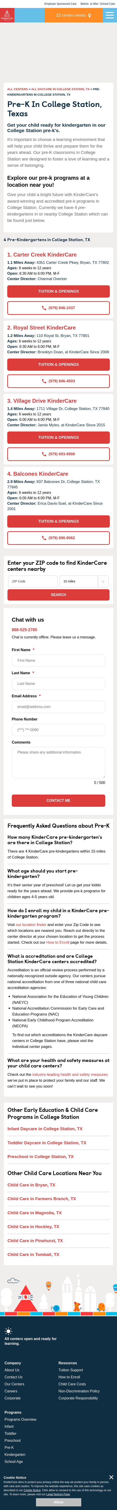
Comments (21, 742)
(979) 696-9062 (58, 538)
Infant (9, 1426)
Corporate (13, 1398)
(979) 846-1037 (58, 308)
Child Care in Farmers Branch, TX (41, 1198)
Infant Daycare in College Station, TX (45, 1128)
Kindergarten (15, 1455)
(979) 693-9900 (58, 454)
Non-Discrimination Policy (79, 1391)
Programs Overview (20, 1419)
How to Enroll (57, 942)
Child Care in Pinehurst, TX (35, 1240)
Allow (58, 1502)
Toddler (10, 1433)
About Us (12, 1370)
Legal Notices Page (58, 1494)
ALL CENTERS (17, 89)
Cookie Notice (32, 1490)
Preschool (13, 1440)
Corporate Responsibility (78, 1398)
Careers (11, 1391)
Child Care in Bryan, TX (31, 1185)
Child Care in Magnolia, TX (34, 1212)
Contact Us (13, 1377)
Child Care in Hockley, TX (33, 1226)
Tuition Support (71, 1370)
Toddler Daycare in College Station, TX (46, 1142)
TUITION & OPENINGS (58, 291)
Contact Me (58, 800)
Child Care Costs (72, 1384)
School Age (14, 1462)
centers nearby (71, 15)
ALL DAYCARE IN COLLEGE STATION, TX (60, 89)
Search (58, 595)
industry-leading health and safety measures (70, 1074)
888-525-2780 (24, 630)
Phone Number (58, 726)
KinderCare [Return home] (7, 15)
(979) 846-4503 (58, 381)
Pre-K (9, 1447)
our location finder (31, 925)
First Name (58, 657)
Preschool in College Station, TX (40, 1156)
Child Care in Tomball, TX (33, 1254)
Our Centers (14, 1384)
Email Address (58, 703)
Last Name (58, 680)
